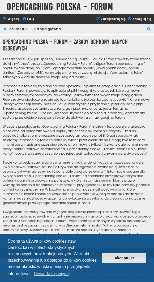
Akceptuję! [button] (124, 258)
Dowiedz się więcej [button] (52, 273)
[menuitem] (28, 19)
